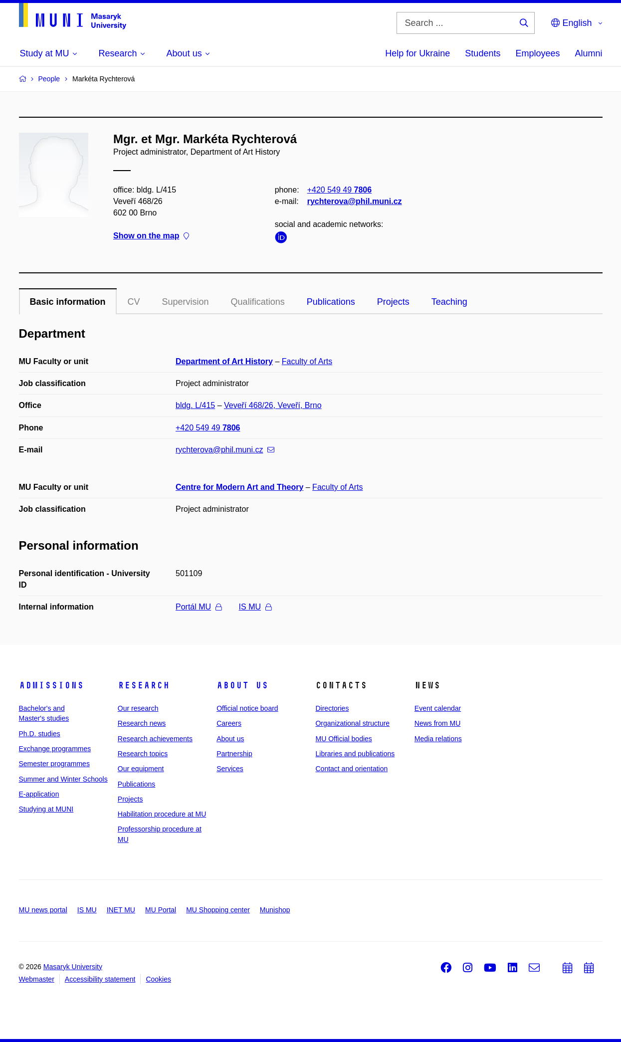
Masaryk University (72, 967)
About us (242, 685)
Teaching (449, 302)
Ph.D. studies (39, 734)
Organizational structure (352, 723)
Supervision (185, 302)
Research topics (143, 754)
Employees (537, 53)
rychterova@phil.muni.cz (354, 201)
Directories (332, 708)
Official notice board (247, 708)
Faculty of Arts (307, 361)
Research (144, 685)
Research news (142, 723)
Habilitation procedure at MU (162, 814)
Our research (138, 708)
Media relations (438, 739)
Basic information (68, 302)
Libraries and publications (355, 754)
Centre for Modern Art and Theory (239, 487)
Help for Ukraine (417, 53)
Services (229, 769)
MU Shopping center (218, 910)
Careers (228, 723)
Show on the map (151, 236)
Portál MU (198, 607)
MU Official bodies (343, 739)
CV (134, 302)
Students (482, 53)
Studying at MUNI (46, 809)
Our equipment (141, 769)
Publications (331, 302)
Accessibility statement (100, 979)
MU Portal (160, 910)
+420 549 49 (339, 190)
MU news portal (43, 910)
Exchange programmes (55, 749)
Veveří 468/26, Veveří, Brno (273, 405)
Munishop (275, 910)
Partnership (234, 754)
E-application (39, 794)
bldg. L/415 (195, 405)
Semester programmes (54, 764)
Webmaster (36, 979)
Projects (393, 302)
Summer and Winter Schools (63, 779)
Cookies (158, 979)
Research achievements (155, 739)
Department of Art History (224, 361)
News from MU (437, 723)
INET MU (121, 910)
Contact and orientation (351, 769)
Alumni (588, 53)
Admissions (51, 685)
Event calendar (437, 708)
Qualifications (258, 302)
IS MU (255, 607)
